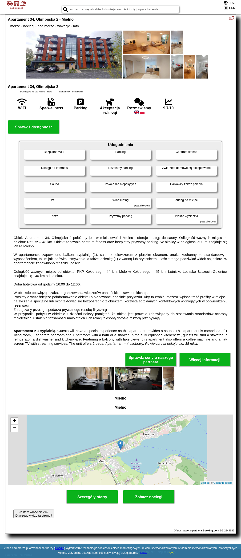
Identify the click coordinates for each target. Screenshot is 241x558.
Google (59, 548)
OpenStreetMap (222, 482)
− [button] (14, 428)
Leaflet (205, 482)
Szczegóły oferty (92, 497)
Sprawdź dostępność (33, 127)
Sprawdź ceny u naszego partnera (151, 360)
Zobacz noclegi (148, 497)
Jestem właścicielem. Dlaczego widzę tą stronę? (33, 513)
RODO (143, 552)
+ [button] (14, 421)
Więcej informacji (204, 360)
